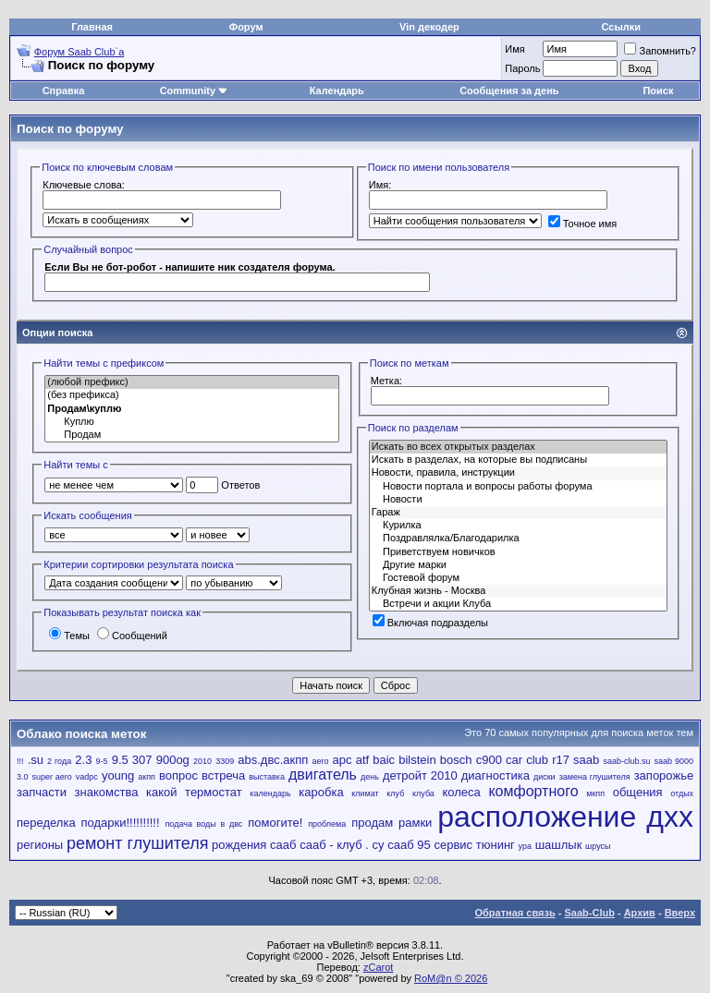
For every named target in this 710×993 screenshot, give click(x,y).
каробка (321, 792)
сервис (453, 845)
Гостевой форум (518, 578)
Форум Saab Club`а (79, 51)
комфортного (533, 791)
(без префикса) (191, 395)
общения (638, 792)
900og (173, 760)
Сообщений (132, 635)
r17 (560, 760)
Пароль (522, 68)
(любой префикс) (191, 382)
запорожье (663, 775)
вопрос (178, 775)
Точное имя (583, 223)
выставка (267, 776)
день (370, 776)
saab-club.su (626, 761)
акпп (146, 776)
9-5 (102, 761)
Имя (514, 48)
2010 (202, 761)
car (514, 760)
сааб (283, 845)
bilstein (416, 760)
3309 (224, 761)
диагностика (495, 775)
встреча (223, 775)
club (537, 760)
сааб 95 (408, 845)
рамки (415, 823)
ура (525, 846)
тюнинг (495, 845)
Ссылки (622, 26)
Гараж (518, 512)
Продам (191, 435)
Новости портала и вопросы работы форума (518, 486)
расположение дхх (565, 816)
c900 (489, 760)
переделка (46, 823)
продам (372, 823)
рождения (239, 845)
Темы (69, 635)
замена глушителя (594, 776)
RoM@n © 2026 (450, 978)
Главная (92, 26)
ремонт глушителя (137, 843)
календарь (270, 793)
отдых (681, 793)
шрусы (598, 846)
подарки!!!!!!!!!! (120, 823)
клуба (423, 793)
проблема (327, 824)
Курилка (518, 525)
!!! (20, 761)
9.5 (120, 760)
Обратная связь (515, 912)
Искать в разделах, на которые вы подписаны (518, 460)
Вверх (680, 912)
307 (142, 760)
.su (35, 760)
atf (362, 760)
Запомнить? (660, 50)
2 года (59, 761)
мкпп (595, 793)
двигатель (322, 774)
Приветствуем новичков (518, 552)
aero (320, 761)
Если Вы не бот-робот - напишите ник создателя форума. (189, 266)
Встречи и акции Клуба (518, 604)
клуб (395, 793)
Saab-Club (589, 912)
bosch (456, 760)
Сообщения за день (508, 90)
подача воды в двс (203, 824)
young (118, 775)
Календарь (337, 90)
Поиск (658, 90)
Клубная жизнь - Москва (518, 591)
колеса (461, 792)
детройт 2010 (420, 775)
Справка (64, 90)
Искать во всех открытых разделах (518, 447)
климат (364, 793)
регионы (40, 845)
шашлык (558, 845)
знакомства (107, 792)
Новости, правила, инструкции (518, 472)
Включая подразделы (430, 622)
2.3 (83, 760)
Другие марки (518, 565)
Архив (639, 912)
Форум (246, 26)
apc (342, 760)
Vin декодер (429, 26)
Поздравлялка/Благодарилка (518, 538)
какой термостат (194, 792)
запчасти (42, 792)
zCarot (378, 967)
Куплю (191, 422)
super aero (52, 776)
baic (384, 760)
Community (194, 90)
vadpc (87, 776)
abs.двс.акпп (273, 760)
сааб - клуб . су (342, 845)
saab (586, 760)
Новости (518, 499)
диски (544, 776)
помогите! (275, 823)
